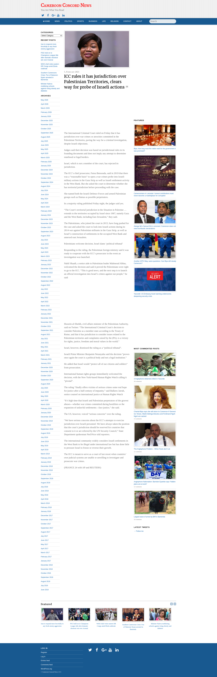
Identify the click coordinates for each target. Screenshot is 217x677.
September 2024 (47, 182)
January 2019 (46, 462)
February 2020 (46, 408)
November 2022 (47, 273)
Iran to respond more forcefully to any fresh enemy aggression (49, 46)
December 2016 (47, 565)
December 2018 (47, 466)
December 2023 (47, 219)
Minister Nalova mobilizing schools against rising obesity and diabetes (160, 626)
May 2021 (44, 347)
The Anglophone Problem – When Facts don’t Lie (152, 449)
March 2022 (45, 306)
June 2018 (45, 491)
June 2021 (45, 343)
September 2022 (47, 281)
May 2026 (44, 100)
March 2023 (45, 256)
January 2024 (46, 215)
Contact (127, 21)
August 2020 (45, 384)
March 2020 (45, 404)
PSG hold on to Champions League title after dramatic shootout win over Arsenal (79, 626)
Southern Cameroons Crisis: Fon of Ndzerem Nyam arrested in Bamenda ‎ (133, 627)
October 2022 (46, 277)
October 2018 (46, 474)
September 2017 (47, 528)
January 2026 (46, 116)
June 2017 (45, 540)
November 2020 (47, 371)
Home (46, 21)
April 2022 (44, 302)
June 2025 (45, 145)
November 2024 (47, 174)
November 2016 (47, 569)
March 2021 (45, 355)
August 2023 (45, 236)
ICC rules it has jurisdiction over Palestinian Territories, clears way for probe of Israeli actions (95, 82)
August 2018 (45, 483)
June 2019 (45, 441)
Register (44, 652)
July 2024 (44, 190)
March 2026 (45, 108)
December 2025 (47, 121)
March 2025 (45, 158)
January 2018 (46, 511)
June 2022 (45, 293)
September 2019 (47, 429)
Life (104, 21)
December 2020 (47, 367)
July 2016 (44, 586)
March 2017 (45, 553)
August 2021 (45, 334)
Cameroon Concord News (50, 672)
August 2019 (45, 433)
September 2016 (47, 577)
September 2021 (47, 330)
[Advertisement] (134, 7)
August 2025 (45, 137)
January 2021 (46, 363)
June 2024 (45, 195)
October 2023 (46, 227)
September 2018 (47, 479)
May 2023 (44, 248)
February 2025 (46, 162)
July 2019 (44, 437)
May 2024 (44, 199)
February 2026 (46, 112)
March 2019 (45, 454)
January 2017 (46, 561)
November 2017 (47, 520)
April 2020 (44, 400)
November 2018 (47, 470)
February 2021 (46, 359)
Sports (80, 21)
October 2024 (46, 178)
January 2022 (46, 314)
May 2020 (44, 396)
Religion (114, 21)
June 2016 (45, 590)
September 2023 (47, 232)
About (139, 21)
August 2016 (45, 581)
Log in (43, 657)
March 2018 (45, 503)
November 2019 (47, 421)
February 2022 (46, 310)
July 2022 (44, 289)
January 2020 (46, 413)
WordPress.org (46, 669)
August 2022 (45, 285)
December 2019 (47, 417)
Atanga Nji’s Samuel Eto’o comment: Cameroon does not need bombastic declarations (155, 227)
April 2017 (44, 549)
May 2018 (44, 495)
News (57, 21)
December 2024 (47, 170)
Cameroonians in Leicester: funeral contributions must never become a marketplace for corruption (154, 195)
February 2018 (46, 507)
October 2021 (46, 326)
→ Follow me (139, 531)
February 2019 (46, 458)
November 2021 (47, 322)
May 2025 (44, 149)
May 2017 (44, 544)
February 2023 (46, 260)
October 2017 (46, 524)
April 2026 (44, 104)
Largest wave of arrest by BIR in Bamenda (149, 517)
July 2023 (44, 240)
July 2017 (44, 536)
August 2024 (45, 186)
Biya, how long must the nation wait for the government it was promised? (155, 150)
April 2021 (44, 351)
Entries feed (45, 661)
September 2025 (47, 133)
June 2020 (45, 392)
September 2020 (47, 380)
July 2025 (44, 141)
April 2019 (44, 450)
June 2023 (45, 244)
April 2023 (44, 252)
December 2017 (47, 516)
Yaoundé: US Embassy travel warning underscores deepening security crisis (152, 295)
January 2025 (46, 166)
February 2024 (46, 211)
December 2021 (47, 318)
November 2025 (47, 125)
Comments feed (47, 665)
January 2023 (46, 265)
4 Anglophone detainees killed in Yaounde (149, 379)
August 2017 (45, 532)
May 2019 (44, 446)
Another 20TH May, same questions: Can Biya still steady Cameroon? (155, 262)
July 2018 (44, 487)
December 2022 (47, 269)
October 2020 (46, 376)
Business (93, 21)
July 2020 (44, 388)
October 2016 (46, 573)
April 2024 (44, 203)
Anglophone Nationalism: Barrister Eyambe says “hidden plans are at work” (154, 483)
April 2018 (44, 499)
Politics (68, 21)
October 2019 (46, 425)
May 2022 (44, 297)
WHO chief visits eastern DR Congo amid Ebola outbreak (50, 66)
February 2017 (46, 557)
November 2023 (47, 223)
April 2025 (44, 153)
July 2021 (44, 339)
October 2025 (46, 129)
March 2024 (45, 207)
